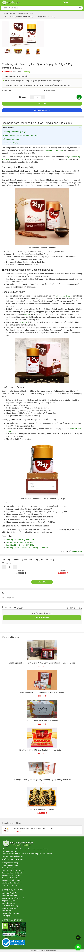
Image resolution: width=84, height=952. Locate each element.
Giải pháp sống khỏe (9, 893)
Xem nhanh (8, 128)
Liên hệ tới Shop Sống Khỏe (12, 883)
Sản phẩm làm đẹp (8, 903)
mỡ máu (27, 314)
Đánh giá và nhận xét (42, 617)
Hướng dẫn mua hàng (10, 863)
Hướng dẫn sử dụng (10, 143)
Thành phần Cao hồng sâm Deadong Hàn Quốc (20, 135)
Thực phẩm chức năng (10, 906)
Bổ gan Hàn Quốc (8, 901)
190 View (6, 91)
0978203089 (15, 851)
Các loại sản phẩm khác (10, 913)
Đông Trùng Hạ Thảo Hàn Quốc (13, 898)
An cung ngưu (7, 916)
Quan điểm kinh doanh (10, 865)
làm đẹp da (23, 322)
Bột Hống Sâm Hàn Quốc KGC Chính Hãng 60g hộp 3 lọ (27, 548)
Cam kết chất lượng (9, 868)
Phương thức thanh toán (11, 878)
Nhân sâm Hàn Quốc (9, 896)
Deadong (18, 68)
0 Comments (49, 91)
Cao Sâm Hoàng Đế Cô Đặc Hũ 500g (19, 542)
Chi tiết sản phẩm (74, 608)
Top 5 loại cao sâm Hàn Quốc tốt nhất (20, 540)
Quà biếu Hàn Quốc (9, 908)
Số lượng (22, 97)
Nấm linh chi (6, 911)
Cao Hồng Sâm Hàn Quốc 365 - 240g (20, 545)
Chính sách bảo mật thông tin (12, 873)
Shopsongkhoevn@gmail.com (13, 856)
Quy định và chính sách (10, 885)
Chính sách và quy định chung (13, 870)
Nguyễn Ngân (77, 551)
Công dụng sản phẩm (11, 139)
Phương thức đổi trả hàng (11, 880)
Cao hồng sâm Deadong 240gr (14, 132)
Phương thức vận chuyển (11, 875)
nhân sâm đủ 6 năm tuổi (54, 150)
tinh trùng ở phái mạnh (63, 296)
